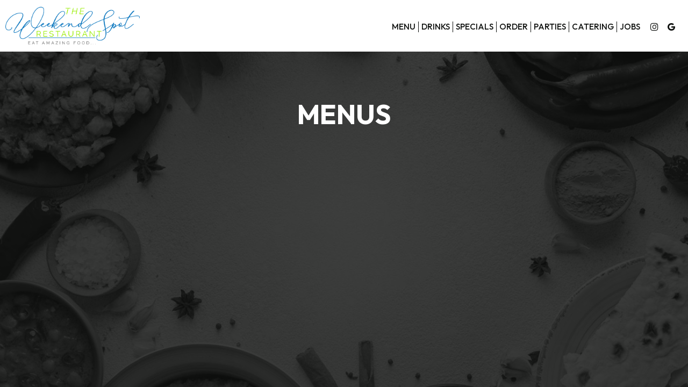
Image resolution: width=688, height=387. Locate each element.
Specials (474, 27)
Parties (550, 27)
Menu (403, 27)
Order (513, 27)
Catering (593, 27)
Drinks (435, 27)
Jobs (630, 27)
